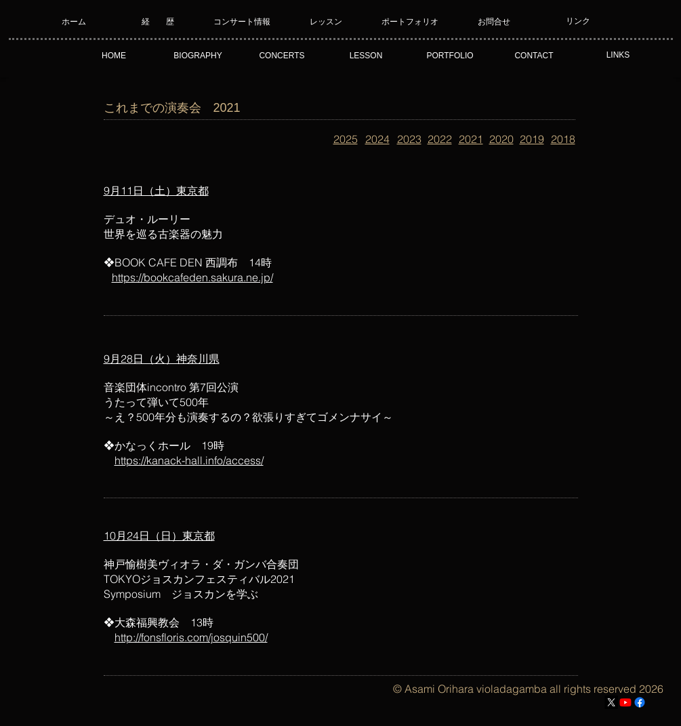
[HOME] (114, 55)
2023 (409, 139)
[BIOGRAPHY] (198, 55)
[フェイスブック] (639, 702)
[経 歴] (158, 22)
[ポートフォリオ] (410, 22)
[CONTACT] (534, 55)
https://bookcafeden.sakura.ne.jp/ (192, 277)
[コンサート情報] (242, 22)
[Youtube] (625, 702)
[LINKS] (618, 55)
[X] (611, 702)
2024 (377, 139)
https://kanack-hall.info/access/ (189, 460)
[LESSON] (366, 55)
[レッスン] (326, 22)
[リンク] (578, 22)
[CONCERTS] (282, 55)
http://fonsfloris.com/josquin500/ (191, 637)
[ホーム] (74, 22)
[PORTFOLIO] (450, 55)
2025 (345, 139)
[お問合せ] (494, 22)
